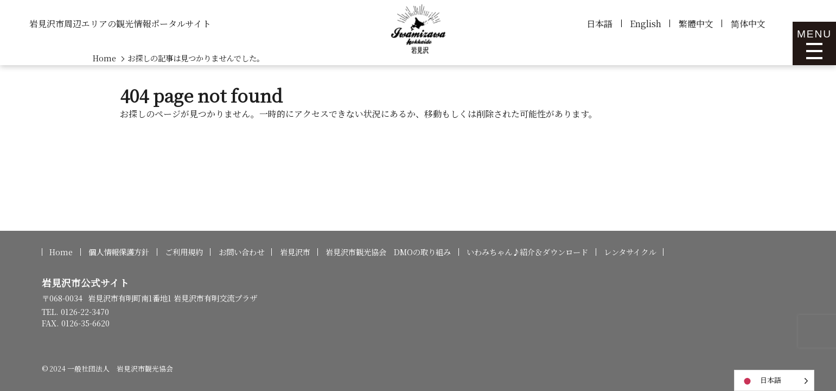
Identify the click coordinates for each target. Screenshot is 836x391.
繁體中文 (696, 23)
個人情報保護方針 (118, 252)
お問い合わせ (241, 252)
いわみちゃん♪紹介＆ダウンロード (527, 252)
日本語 (599, 23)
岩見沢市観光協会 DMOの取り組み (388, 252)
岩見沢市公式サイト (85, 282)
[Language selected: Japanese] (774, 380)
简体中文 (748, 23)
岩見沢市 (295, 252)
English (645, 23)
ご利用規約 (184, 252)
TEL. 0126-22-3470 (75, 311)
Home (61, 252)
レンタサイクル (630, 252)
